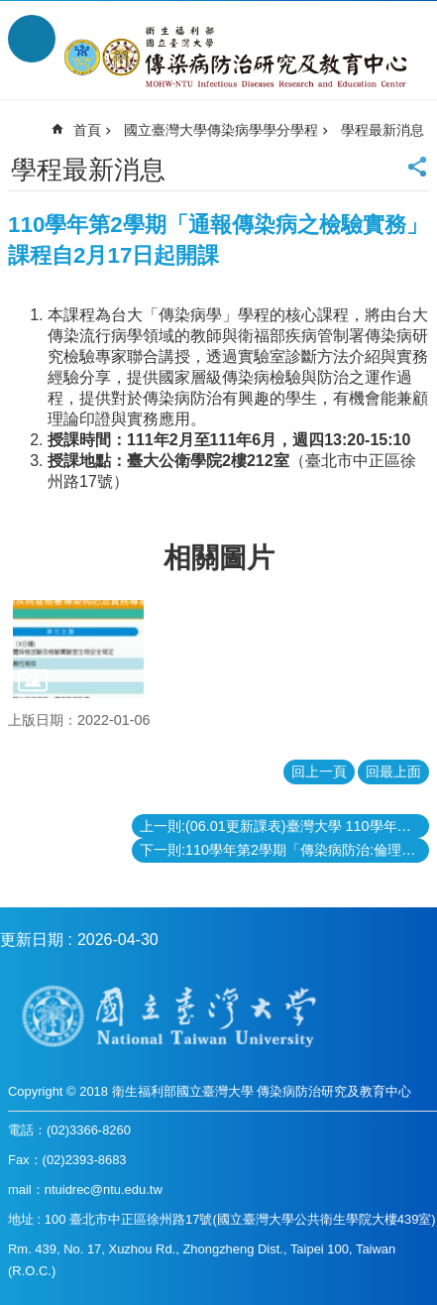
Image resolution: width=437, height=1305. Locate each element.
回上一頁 (319, 771)
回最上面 (393, 771)
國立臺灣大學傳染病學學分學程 (221, 130)
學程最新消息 (382, 130)
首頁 (87, 130)
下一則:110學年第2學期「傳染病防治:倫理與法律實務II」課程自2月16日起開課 (284, 850)
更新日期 (31, 939)
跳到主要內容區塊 (10, 10)
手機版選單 (31, 38)
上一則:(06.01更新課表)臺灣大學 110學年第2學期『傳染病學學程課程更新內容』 (284, 826)
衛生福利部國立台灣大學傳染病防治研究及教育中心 (238, 57)
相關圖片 (219, 557)
